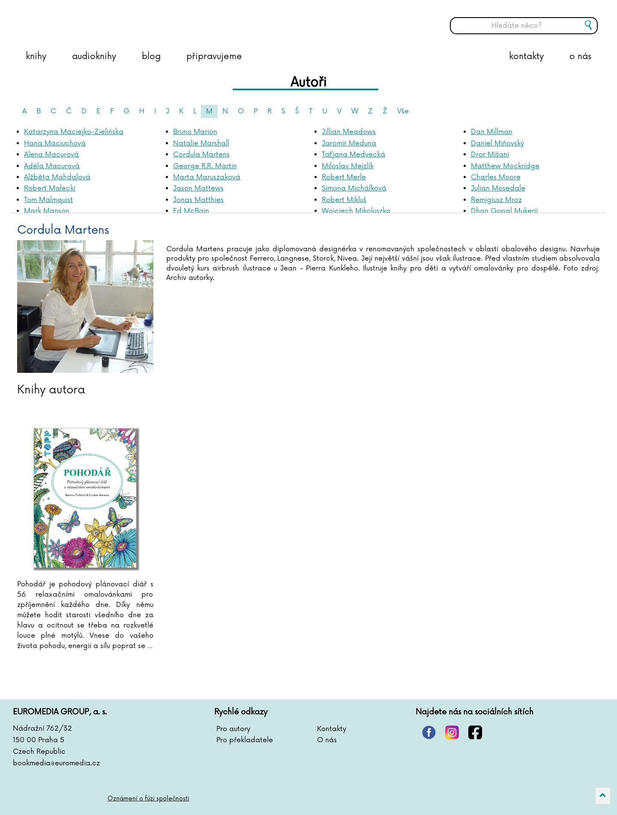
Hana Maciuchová (55, 143)
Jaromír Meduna (349, 143)
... (149, 646)
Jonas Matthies (198, 200)
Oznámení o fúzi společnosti (148, 798)
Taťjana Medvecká (353, 154)
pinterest (429, 732)
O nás (327, 740)
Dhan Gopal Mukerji (504, 211)
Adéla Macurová (52, 166)
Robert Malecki (49, 188)
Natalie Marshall (201, 143)
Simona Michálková (354, 188)
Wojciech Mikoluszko (356, 211)
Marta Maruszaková (206, 177)
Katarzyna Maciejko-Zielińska (73, 132)
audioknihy (94, 56)
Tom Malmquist (48, 200)
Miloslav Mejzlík (348, 166)
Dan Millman (491, 132)
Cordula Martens (201, 154)
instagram (452, 732)
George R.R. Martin (205, 166)
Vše (403, 111)
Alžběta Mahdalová (57, 177)
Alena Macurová (51, 154)
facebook (475, 732)
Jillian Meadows (349, 132)
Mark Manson (46, 211)
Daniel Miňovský (497, 143)
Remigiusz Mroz (496, 200)
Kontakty (331, 729)
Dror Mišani (490, 154)
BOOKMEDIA (100, 19)
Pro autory (233, 729)
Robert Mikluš (344, 200)
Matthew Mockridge (505, 166)
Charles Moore (496, 177)
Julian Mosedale (498, 188)
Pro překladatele (244, 740)
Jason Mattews (198, 188)
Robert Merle (344, 177)
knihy (36, 56)
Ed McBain (191, 211)
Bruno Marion (195, 132)
